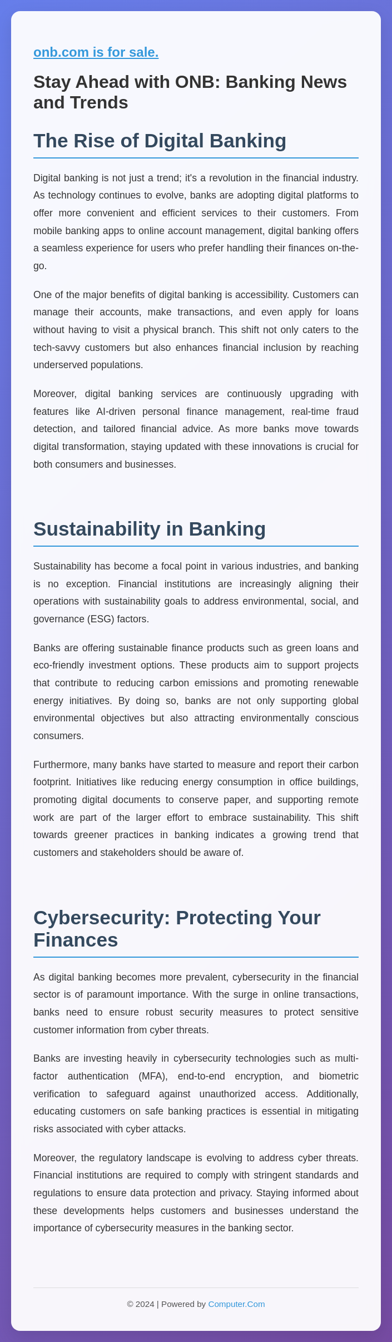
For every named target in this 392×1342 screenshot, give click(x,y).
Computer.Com (236, 1304)
